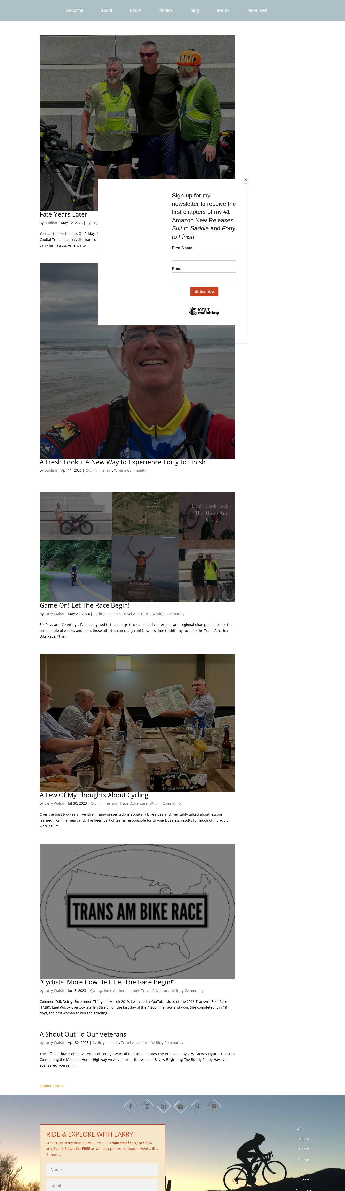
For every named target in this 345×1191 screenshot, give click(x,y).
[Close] (245, 179)
